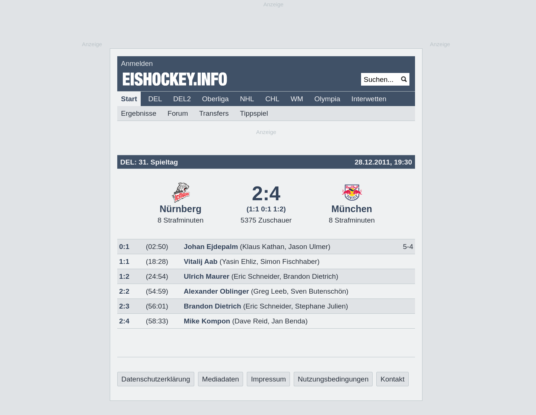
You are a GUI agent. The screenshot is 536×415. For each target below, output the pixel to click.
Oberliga (215, 99)
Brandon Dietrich (309, 276)
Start (129, 99)
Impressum (268, 379)
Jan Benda (288, 321)
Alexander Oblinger (216, 291)
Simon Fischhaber (288, 261)
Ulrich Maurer (206, 276)
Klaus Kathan (263, 246)
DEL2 (182, 99)
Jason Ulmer (308, 246)
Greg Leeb (270, 291)
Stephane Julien (320, 306)
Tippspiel (254, 113)
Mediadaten (220, 379)
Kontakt (392, 379)
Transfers (214, 113)
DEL (155, 99)
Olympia (327, 99)
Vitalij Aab (201, 261)
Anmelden (137, 63)
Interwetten (368, 99)
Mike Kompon (207, 321)
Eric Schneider (257, 276)
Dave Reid (251, 321)
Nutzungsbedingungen (333, 379)
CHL (272, 99)
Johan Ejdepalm (211, 246)
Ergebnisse (138, 113)
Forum (178, 113)
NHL (247, 99)
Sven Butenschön (318, 291)
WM (297, 99)
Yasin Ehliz (239, 261)
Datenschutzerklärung (155, 379)
